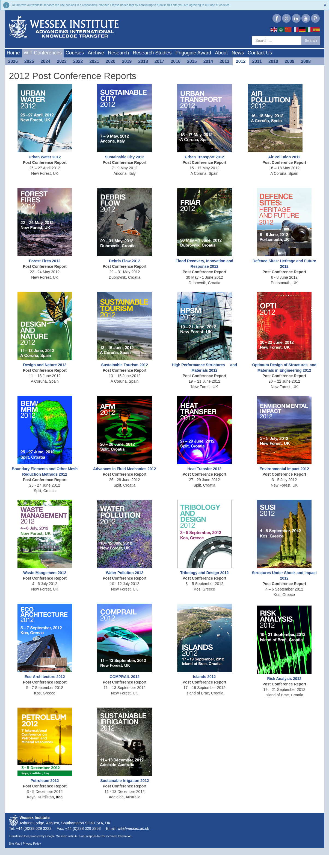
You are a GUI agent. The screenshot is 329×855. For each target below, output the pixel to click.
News (238, 53)
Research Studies (152, 53)
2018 (143, 61)
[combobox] (276, 40)
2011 (257, 61)
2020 (110, 61)
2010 (273, 61)
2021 (94, 61)
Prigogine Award (193, 53)
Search (311, 40)
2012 (241, 61)
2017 (159, 61)
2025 (29, 61)
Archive (96, 53)
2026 (13, 61)
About (221, 53)
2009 (290, 61)
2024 (46, 61)
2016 (175, 61)
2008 (306, 61)
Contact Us (260, 53)
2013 (224, 61)
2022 (78, 61)
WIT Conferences (43, 53)
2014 (208, 61)
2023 (62, 61)
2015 (192, 61)
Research (118, 53)
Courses (75, 53)
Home (13, 53)
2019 (127, 61)
